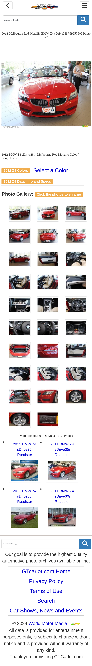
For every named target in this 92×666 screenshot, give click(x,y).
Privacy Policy (46, 581)
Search (46, 601)
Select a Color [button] (52, 170)
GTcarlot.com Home (46, 571)
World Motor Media (48, 623)
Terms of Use (46, 591)
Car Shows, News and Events (46, 611)
